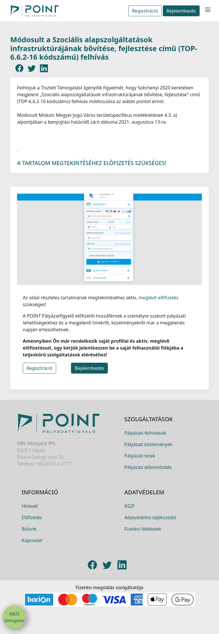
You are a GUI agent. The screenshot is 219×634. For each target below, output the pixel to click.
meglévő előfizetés (157, 300)
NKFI (14, 617)
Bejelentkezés (181, 11)
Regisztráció (145, 11)
